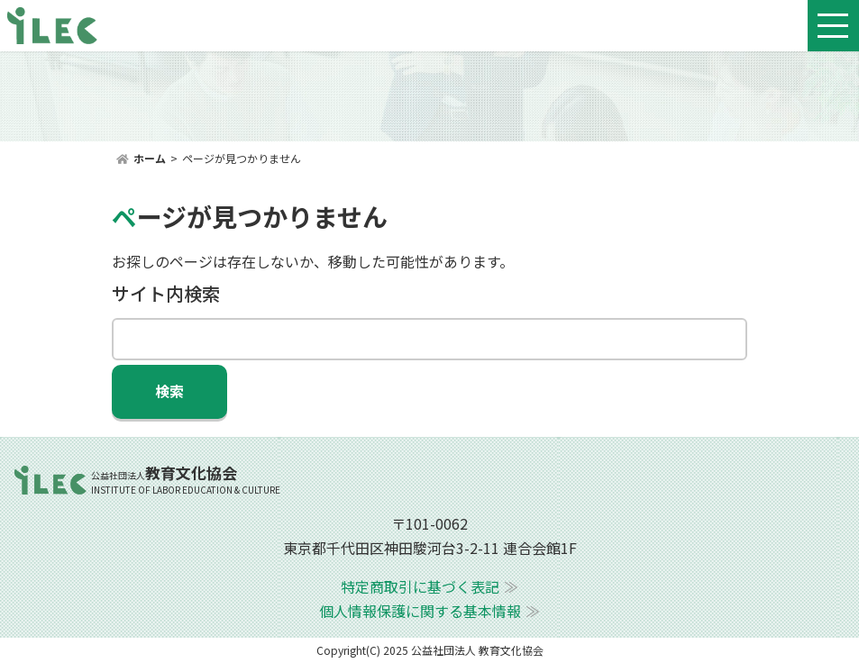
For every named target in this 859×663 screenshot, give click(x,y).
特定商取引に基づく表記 (420, 586)
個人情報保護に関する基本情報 (420, 611)
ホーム (149, 158)
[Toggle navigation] (833, 25)
